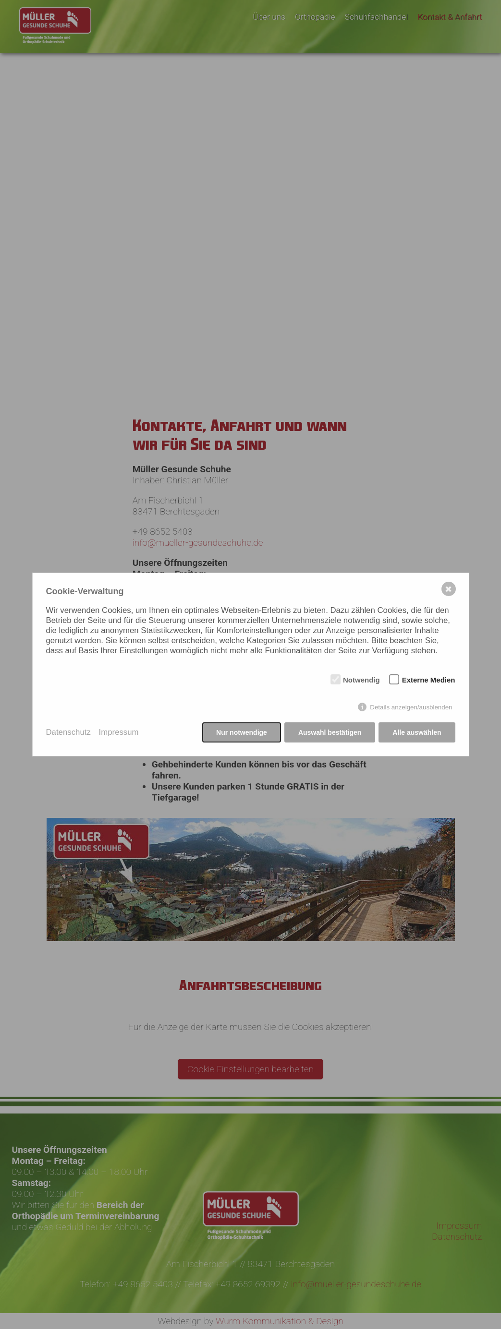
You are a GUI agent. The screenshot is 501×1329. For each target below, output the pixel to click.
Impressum (119, 732)
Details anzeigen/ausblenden (411, 707)
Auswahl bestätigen (329, 732)
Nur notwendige (241, 732)
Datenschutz (68, 732)
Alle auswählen (416, 732)
